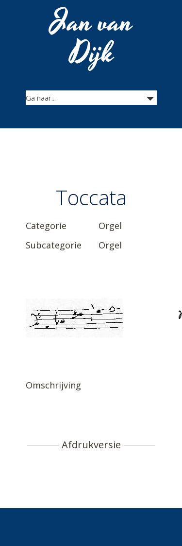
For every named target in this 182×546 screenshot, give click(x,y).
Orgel (110, 225)
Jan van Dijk (92, 38)
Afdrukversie (91, 445)
